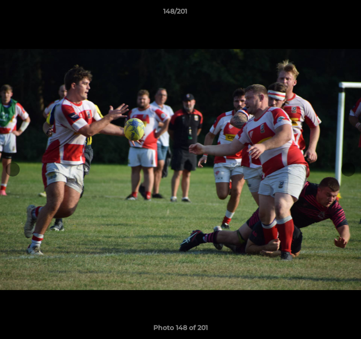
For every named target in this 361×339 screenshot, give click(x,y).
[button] (327, 13)
